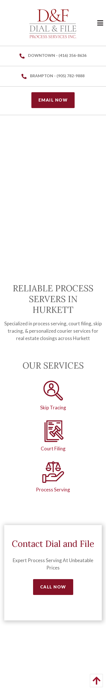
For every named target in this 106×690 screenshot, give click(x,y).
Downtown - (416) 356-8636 (53, 56)
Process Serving (53, 490)
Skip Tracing (53, 407)
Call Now (53, 586)
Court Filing (53, 449)
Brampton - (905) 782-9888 (53, 76)
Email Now (53, 99)
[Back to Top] (95, 680)
